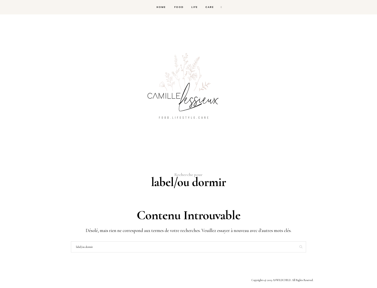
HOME (161, 7)
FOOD (178, 7)
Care (209, 7)
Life (194, 7)
